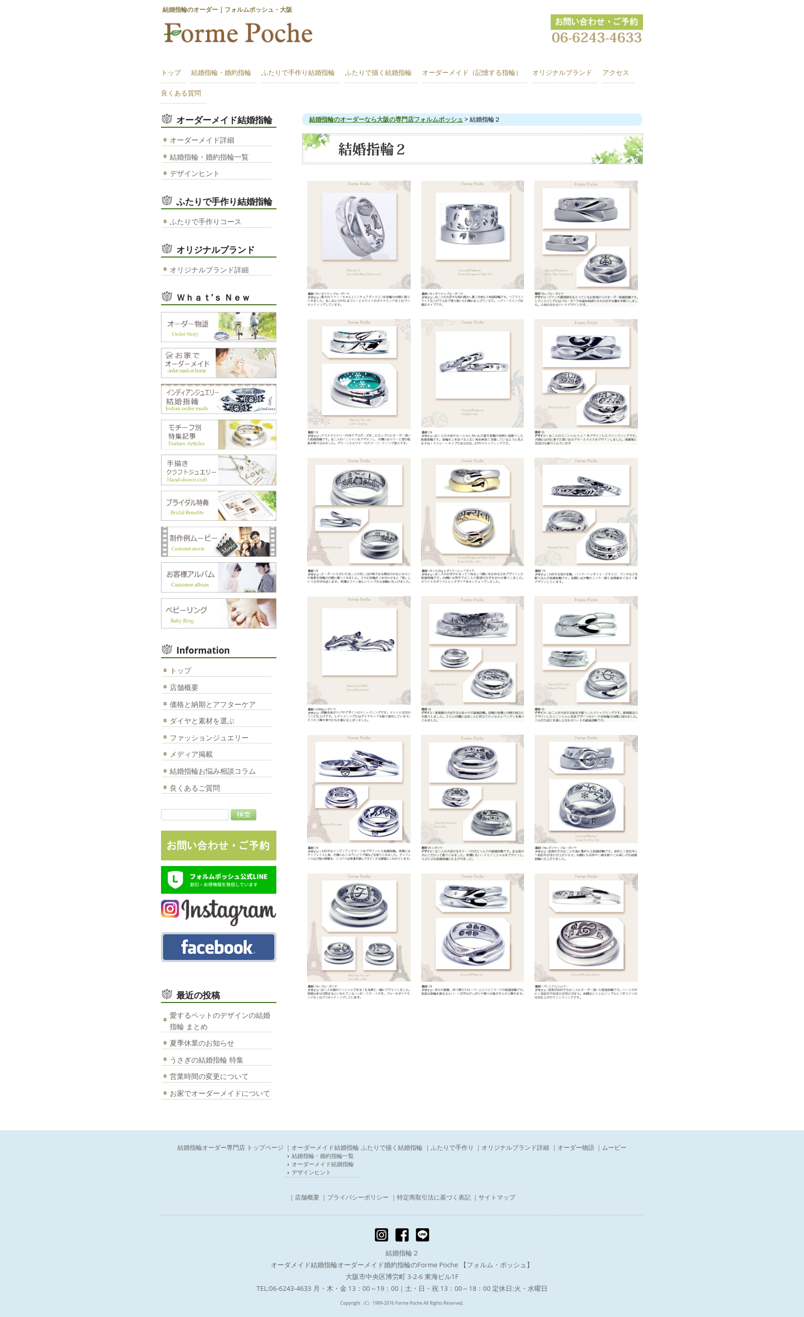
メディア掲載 (191, 754)
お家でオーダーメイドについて (220, 1093)
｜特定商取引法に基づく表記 (431, 1197)
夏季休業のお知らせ (202, 1043)
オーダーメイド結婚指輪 (323, 1164)
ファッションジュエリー (209, 737)
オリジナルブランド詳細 (209, 269)
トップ (180, 670)
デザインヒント (195, 173)
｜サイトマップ (493, 1197)
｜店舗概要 (304, 1197)
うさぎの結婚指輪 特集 (207, 1060)
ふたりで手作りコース (206, 221)
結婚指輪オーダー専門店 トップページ (230, 1147)
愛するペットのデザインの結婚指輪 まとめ (220, 1020)
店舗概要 (184, 687)
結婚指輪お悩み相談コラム (213, 771)
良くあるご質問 (195, 788)
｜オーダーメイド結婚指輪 (322, 1147)
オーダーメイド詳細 (202, 140)
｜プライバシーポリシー (355, 1197)
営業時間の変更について (209, 1076)
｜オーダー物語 (572, 1147)
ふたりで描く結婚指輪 (392, 1147)
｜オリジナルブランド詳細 (512, 1147)
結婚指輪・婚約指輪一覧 (209, 157)
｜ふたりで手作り (449, 1147)
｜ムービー (611, 1147)
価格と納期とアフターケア (213, 704)
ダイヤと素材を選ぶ (202, 720)
